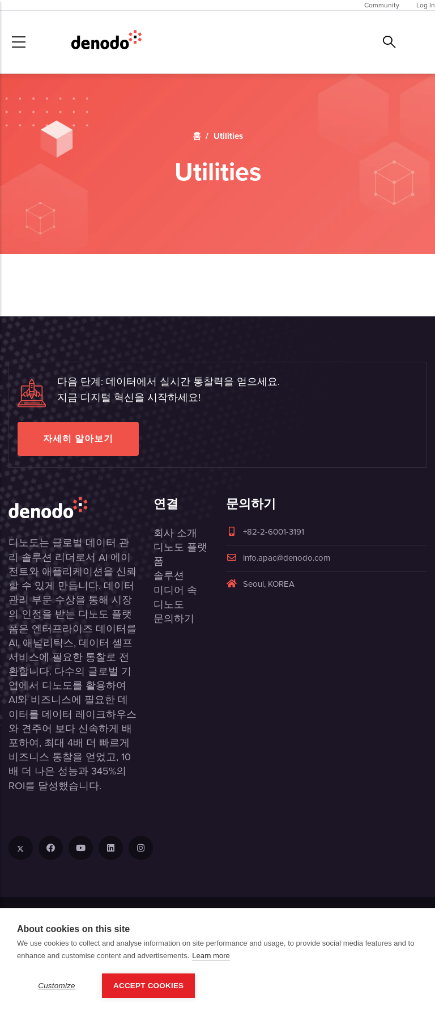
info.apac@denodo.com (278, 558)
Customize (56, 985)
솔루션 (168, 575)
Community (381, 5)
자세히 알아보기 (78, 438)
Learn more (210, 955)
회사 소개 (175, 533)
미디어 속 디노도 (175, 597)
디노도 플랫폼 (180, 554)
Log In (425, 5)
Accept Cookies (148, 985)
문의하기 (173, 618)
